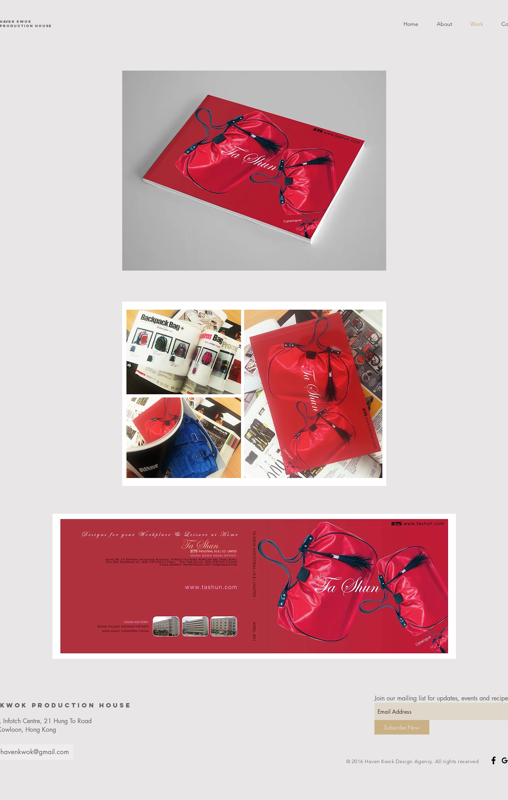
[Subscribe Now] (401, 727)
